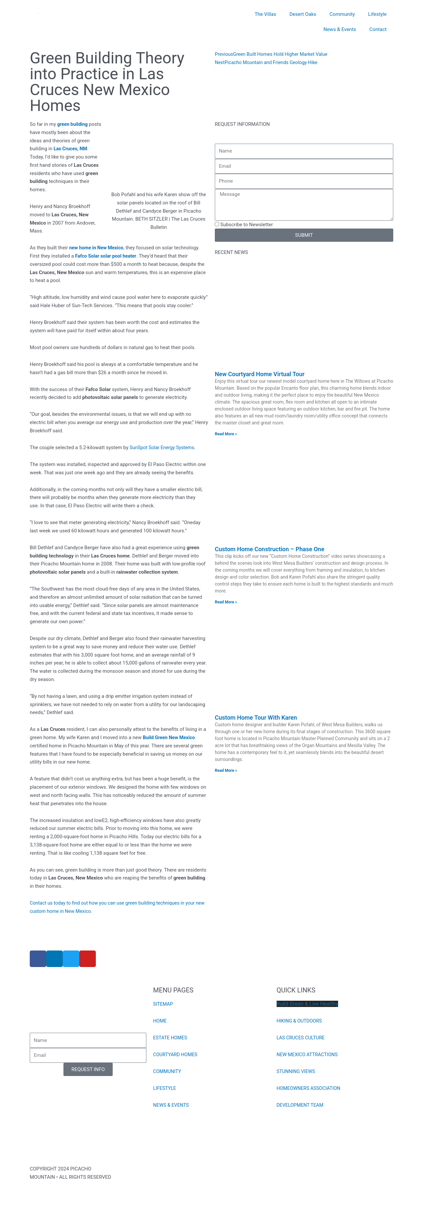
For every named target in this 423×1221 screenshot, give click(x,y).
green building (73, 124)
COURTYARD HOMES (176, 1055)
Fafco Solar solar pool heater (106, 256)
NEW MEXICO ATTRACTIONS (308, 1055)
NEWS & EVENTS (171, 1105)
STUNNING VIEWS (297, 1071)
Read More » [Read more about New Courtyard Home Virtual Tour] (226, 434)
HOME (160, 1021)
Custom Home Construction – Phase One (269, 549)
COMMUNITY (167, 1071)
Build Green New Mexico (170, 737)
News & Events (340, 29)
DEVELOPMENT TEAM (301, 1105)
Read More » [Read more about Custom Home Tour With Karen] (226, 771)
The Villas (265, 14)
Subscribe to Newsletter (246, 225)
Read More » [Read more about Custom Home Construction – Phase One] (226, 602)
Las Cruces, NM (71, 149)
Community (342, 14)
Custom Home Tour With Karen (256, 717)
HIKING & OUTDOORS (300, 1021)
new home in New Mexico (97, 248)
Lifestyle (377, 14)
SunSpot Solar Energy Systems (163, 447)
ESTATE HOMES (170, 1038)
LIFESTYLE (165, 1088)
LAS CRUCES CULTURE (302, 1038)
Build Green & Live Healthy (307, 1004)
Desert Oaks (302, 14)
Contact (378, 29)
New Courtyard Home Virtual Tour (259, 374)
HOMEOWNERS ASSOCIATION (310, 1088)
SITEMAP (163, 1004)
